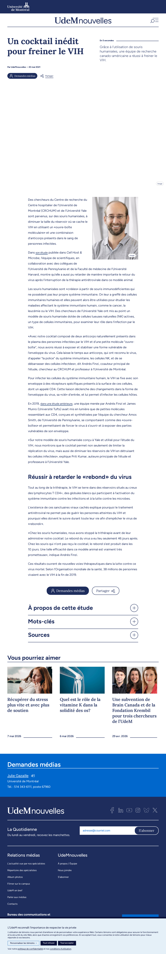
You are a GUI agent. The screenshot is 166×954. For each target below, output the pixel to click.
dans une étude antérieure (58, 406)
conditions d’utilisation (60, 949)
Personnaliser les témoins (23, 943)
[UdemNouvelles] (83, 21)
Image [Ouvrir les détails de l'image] (159, 186)
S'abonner (146, 833)
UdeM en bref (14, 893)
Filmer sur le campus (18, 886)
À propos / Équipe (67, 866)
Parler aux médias (16, 900)
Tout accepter (67, 943)
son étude (42, 255)
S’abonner (63, 879)
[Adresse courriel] (107, 833)
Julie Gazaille (17, 778)
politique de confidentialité (30, 949)
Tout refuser (49, 943)
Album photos (15, 879)
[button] (154, 21)
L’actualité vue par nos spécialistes (26, 866)
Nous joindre (65, 873)
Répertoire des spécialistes (22, 873)
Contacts (12, 906)
